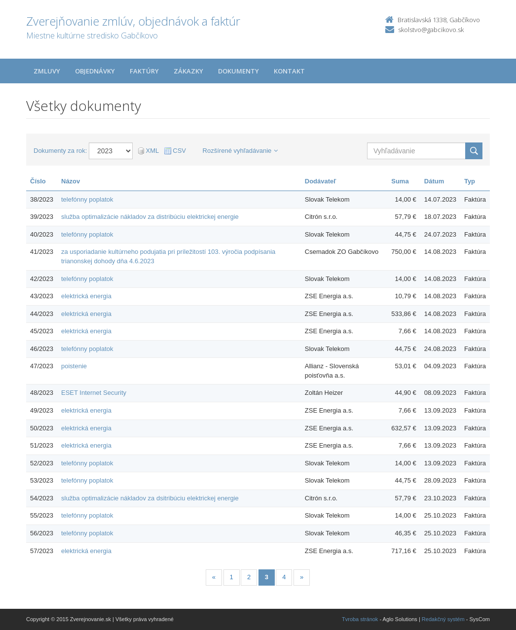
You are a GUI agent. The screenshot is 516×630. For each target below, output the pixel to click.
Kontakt (289, 71)
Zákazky (188, 71)
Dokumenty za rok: (60, 150)
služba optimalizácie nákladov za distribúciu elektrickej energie (150, 216)
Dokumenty (238, 71)
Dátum (434, 181)
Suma (399, 181)
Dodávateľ (320, 181)
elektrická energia (86, 296)
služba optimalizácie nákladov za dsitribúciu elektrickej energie (150, 498)
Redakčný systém (443, 619)
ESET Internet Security (93, 392)
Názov (70, 181)
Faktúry (144, 71)
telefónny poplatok (87, 199)
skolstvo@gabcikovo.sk (431, 29)
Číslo (38, 181)
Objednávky (95, 71)
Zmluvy (47, 71)
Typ (469, 181)
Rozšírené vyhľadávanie (240, 150)
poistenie (74, 366)
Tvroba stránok (360, 619)
